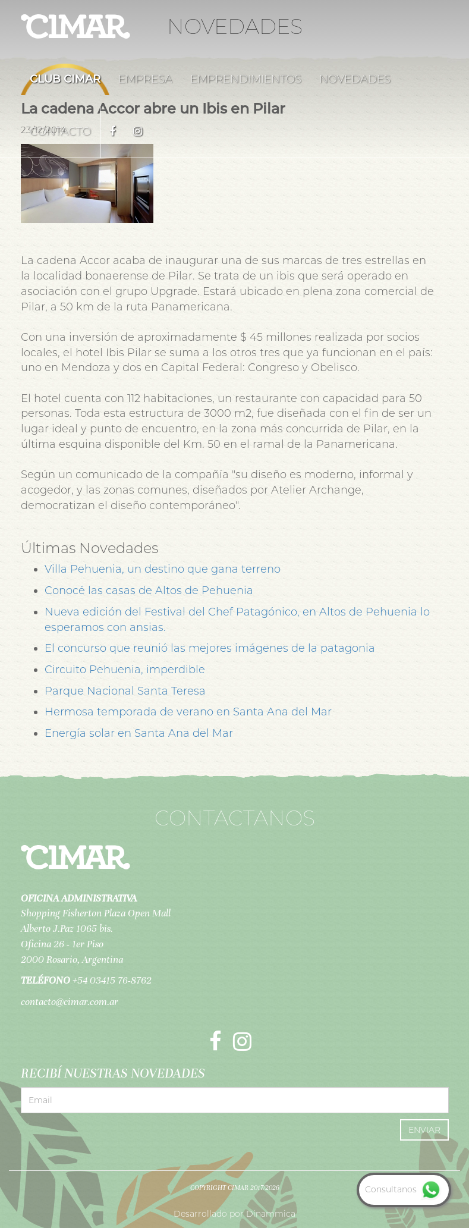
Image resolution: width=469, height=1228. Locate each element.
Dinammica (270, 1213)
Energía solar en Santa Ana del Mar (139, 733)
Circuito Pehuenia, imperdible (125, 669)
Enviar (424, 1130)
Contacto (60, 131)
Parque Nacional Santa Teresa (125, 691)
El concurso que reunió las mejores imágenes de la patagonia (210, 648)
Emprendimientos (245, 79)
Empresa (145, 79)
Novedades (355, 79)
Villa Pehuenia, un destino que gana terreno (163, 569)
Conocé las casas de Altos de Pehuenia (149, 590)
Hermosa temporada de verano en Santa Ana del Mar (188, 711)
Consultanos (404, 1189)
